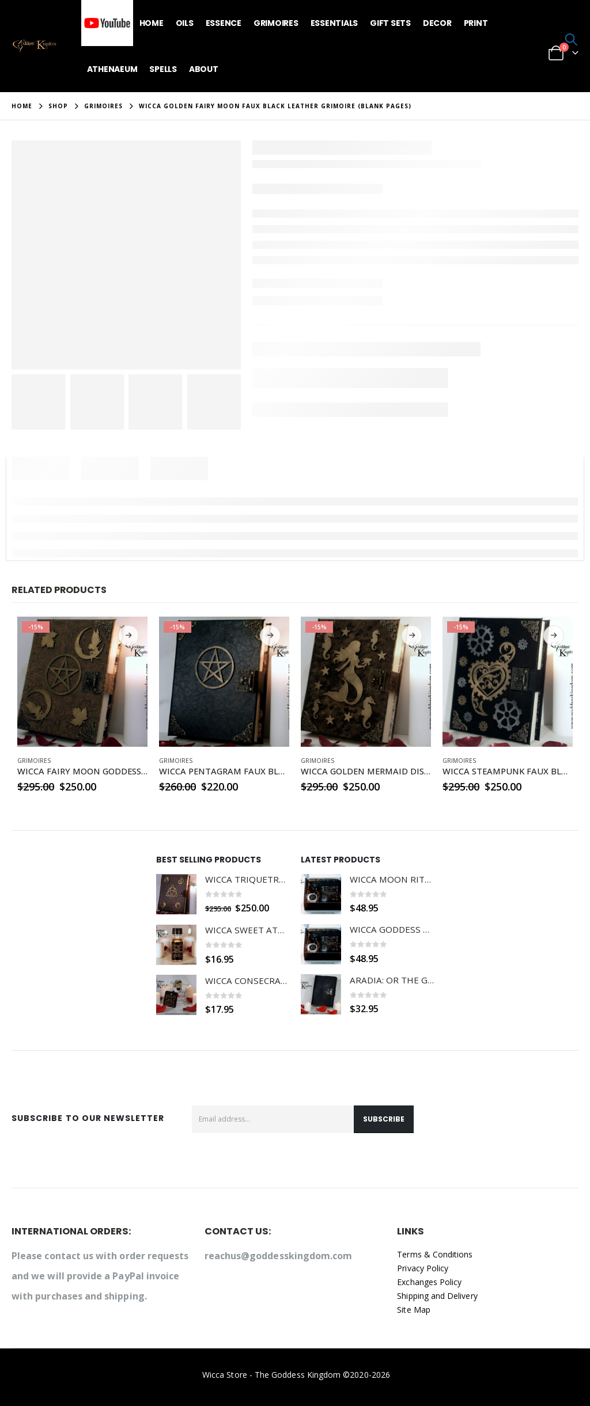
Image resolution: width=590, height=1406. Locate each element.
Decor (437, 23)
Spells (163, 69)
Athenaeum (112, 69)
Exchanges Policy (429, 1281)
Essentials (334, 23)
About (203, 69)
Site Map (413, 1309)
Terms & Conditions (434, 1254)
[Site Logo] (35, 46)
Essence (223, 23)
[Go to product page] (82, 682)
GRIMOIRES (34, 761)
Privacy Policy (422, 1268)
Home (151, 23)
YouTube (107, 23)
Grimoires (276, 23)
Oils (185, 23)
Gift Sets (390, 23)
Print (476, 23)
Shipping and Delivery (437, 1295)
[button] (571, 39)
